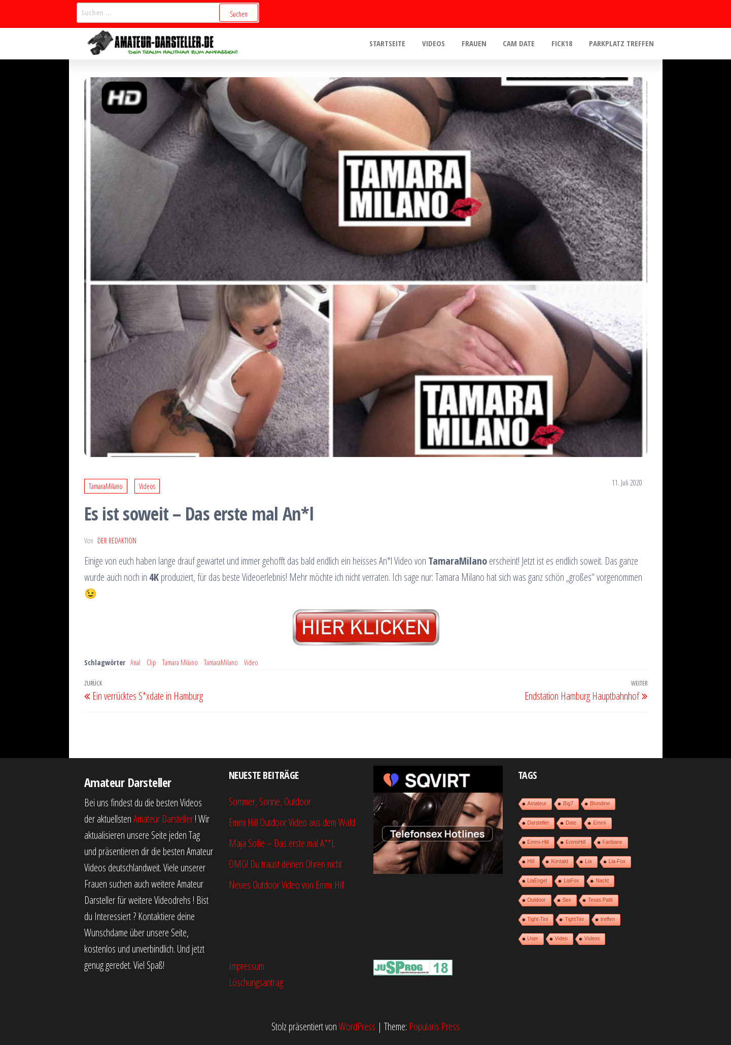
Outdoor (537, 900)
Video (251, 662)
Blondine (600, 803)
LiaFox (571, 881)
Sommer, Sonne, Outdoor (270, 801)
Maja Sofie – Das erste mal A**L (282, 843)
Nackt (602, 881)
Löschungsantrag (256, 982)
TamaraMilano (106, 486)
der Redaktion (116, 540)
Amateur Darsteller (163, 819)
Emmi (599, 823)
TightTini (574, 919)
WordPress (357, 1026)
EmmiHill (575, 842)
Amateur (537, 803)
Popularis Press (434, 1026)
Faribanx (612, 842)
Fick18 (564, 44)
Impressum (246, 966)
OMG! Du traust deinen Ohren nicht (285, 864)
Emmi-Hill (538, 842)
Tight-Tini (538, 919)
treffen (608, 919)
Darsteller (538, 823)
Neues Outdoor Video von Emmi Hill (286, 885)
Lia (588, 861)
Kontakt (559, 861)
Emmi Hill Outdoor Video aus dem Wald (292, 822)
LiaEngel (537, 881)
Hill (531, 861)
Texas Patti (600, 900)
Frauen (479, 44)
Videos (440, 44)
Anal (135, 662)
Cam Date (523, 44)
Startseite (395, 44)
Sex (567, 900)
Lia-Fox (617, 861)
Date (571, 823)
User (533, 938)
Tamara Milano (180, 662)
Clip (151, 662)
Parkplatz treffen (622, 44)
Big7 (568, 803)
